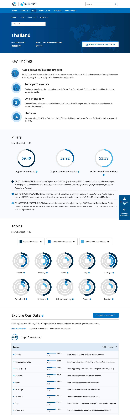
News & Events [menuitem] (71, 11)
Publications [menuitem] (44, 11)
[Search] (101, 4)
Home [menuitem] (14, 11)
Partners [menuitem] (57, 11)
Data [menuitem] (34, 11)
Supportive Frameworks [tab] (38, 329)
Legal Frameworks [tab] (18, 329)
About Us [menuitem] (24, 11)
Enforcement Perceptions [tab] (60, 329)
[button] (116, 347)
